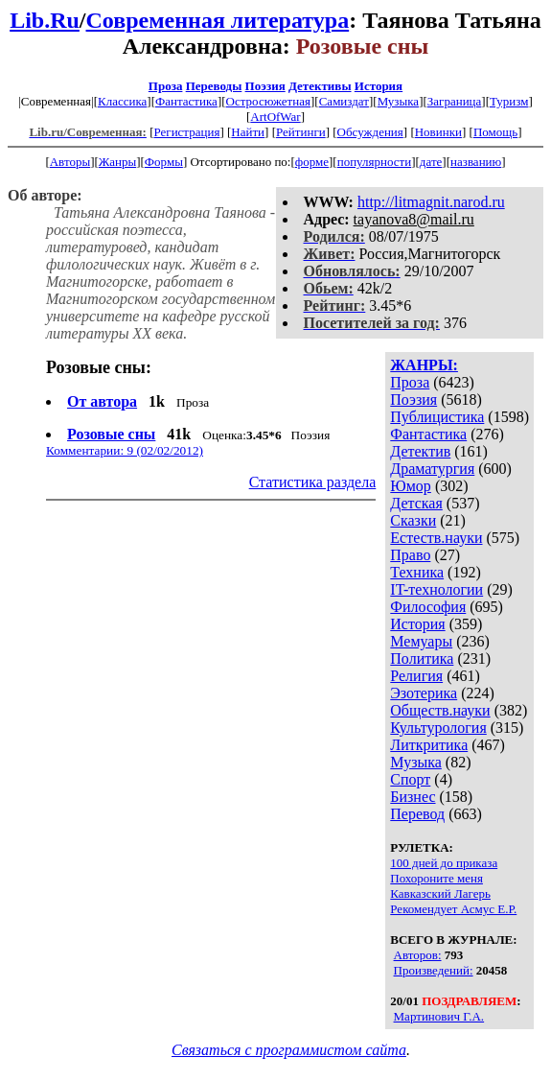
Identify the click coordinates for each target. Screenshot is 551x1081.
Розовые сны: (98, 367)
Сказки (413, 520)
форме (312, 161)
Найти (247, 132)
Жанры (117, 161)
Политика (421, 658)
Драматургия (432, 468)
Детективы (320, 86)
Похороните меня (436, 878)
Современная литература (218, 20)
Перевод (417, 814)
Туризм (509, 101)
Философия (428, 607)
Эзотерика (423, 693)
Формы (164, 161)
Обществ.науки (440, 710)
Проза (166, 86)
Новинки (438, 132)
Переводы (214, 86)
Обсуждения (370, 132)
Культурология (438, 727)
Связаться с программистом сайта (289, 1050)
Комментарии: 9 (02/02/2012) (124, 450)
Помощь (495, 132)
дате (431, 161)
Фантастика (186, 101)
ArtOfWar (275, 116)
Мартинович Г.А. (439, 1016)
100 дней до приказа (443, 863)
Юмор (410, 486)
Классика (122, 101)
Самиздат (344, 101)
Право (410, 555)
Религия (416, 676)
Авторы (70, 161)
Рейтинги (301, 132)
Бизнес (412, 796)
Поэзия (265, 86)
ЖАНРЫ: (424, 365)
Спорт (410, 779)
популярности (374, 161)
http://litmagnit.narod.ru (431, 202)
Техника (417, 572)
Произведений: (433, 970)
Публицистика (437, 417)
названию (475, 161)
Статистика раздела (313, 482)
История (378, 86)
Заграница (454, 101)
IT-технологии (436, 589)
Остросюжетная (268, 101)
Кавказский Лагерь (440, 893)
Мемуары (421, 641)
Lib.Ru (45, 20)
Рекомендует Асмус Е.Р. (453, 909)
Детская (416, 503)
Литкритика (429, 745)
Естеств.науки (436, 537)
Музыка (399, 101)
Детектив (420, 451)
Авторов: (418, 955)
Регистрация (186, 132)
